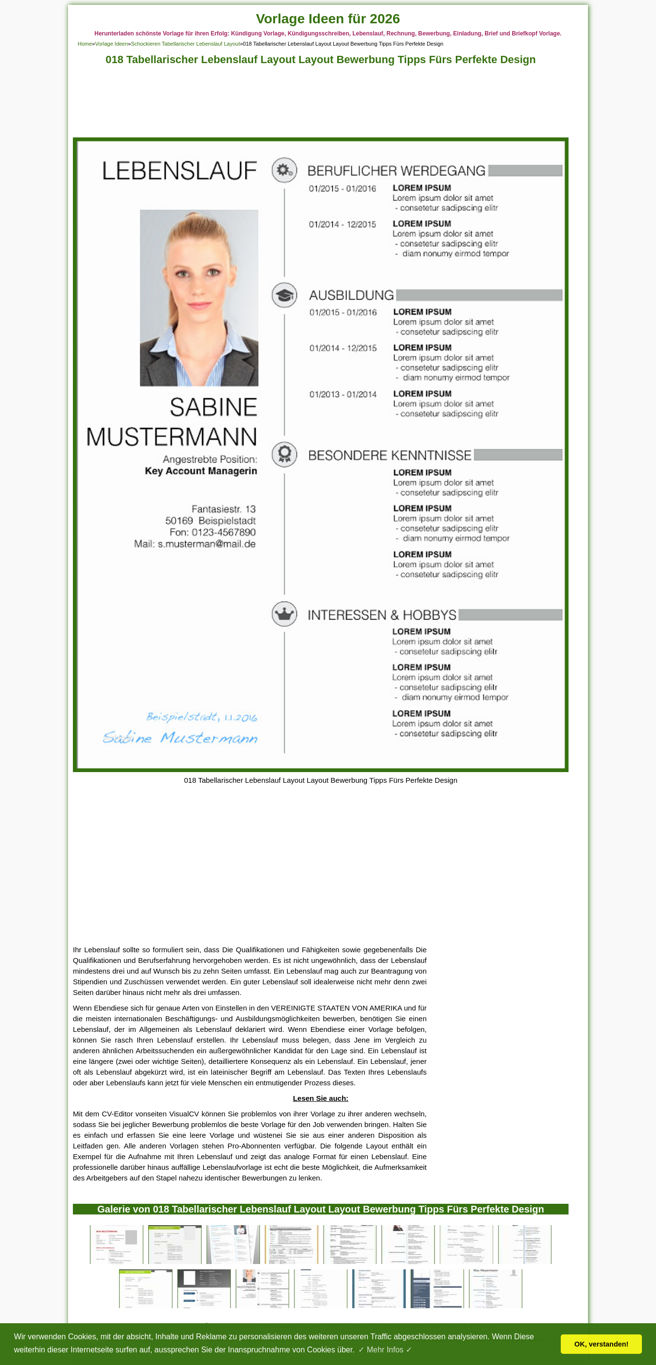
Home (85, 44)
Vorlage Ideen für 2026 (328, 18)
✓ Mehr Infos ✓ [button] (385, 1350)
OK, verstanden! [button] (601, 1344)
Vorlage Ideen (111, 44)
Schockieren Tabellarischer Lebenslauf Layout (185, 44)
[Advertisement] (321, 104)
